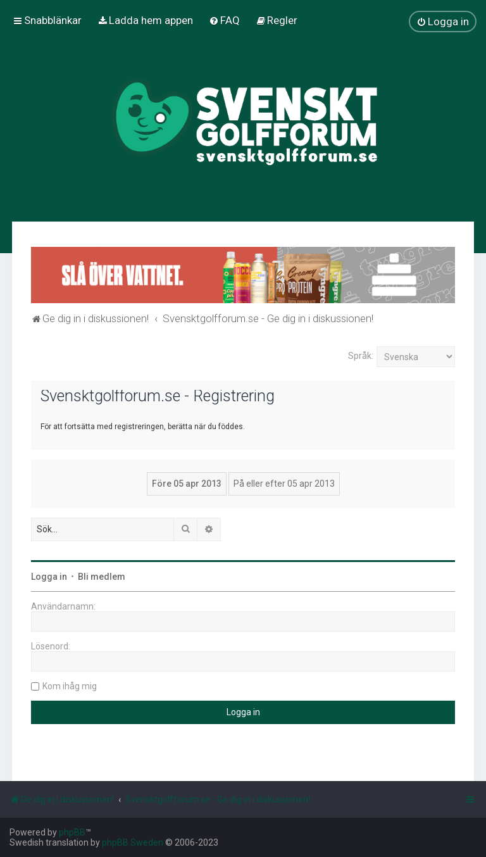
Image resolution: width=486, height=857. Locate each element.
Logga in (49, 577)
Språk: (360, 356)
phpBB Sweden (132, 842)
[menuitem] (145, 20)
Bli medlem (101, 577)
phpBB (72, 832)
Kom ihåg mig (69, 686)
